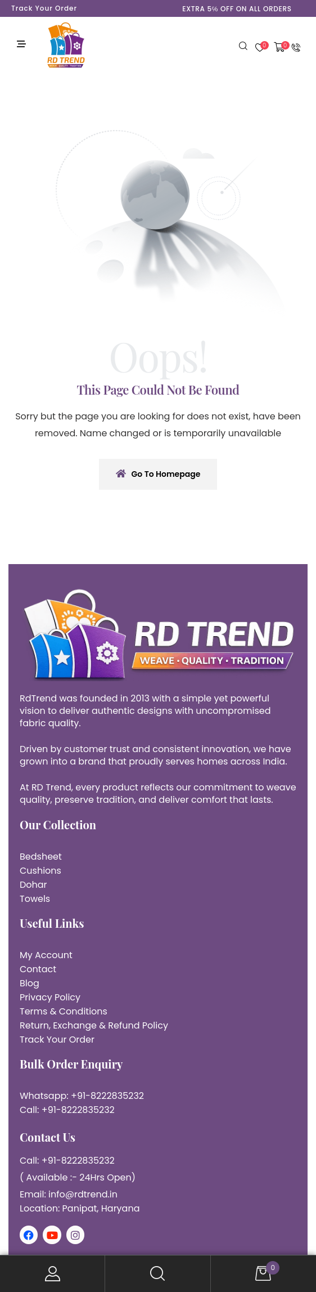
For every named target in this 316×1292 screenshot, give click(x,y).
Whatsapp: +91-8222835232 (82, 1095)
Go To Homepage (158, 474)
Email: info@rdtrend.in (69, 1194)
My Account (52, 1273)
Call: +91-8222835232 (67, 1109)
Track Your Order (44, 8)
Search (157, 1273)
